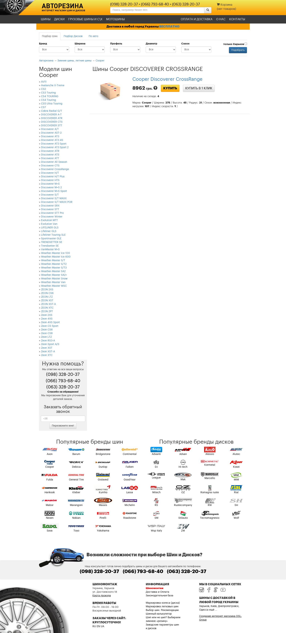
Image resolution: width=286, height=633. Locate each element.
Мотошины (115, 19)
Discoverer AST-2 (51, 133)
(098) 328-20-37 (124, 4)
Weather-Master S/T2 (54, 264)
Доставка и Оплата (157, 592)
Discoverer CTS (50, 165)
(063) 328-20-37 (186, 4)
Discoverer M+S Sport (54, 191)
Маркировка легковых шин (162, 606)
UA (102, 626)
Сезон (185, 43)
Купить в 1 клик (198, 88)
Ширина (80, 43)
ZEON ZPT (47, 311)
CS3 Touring (48, 92)
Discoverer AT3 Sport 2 (55, 147)
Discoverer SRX (50, 205)
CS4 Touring (48, 100)
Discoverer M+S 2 (51, 187)
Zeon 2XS (46, 315)
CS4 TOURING (49, 96)
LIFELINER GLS (50, 227)
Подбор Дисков (73, 36)
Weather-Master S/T (53, 260)
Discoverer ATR (50, 151)
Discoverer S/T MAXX (54, 198)
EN (98, 626)
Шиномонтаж (154, 588)
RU (94, 626)
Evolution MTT (49, 220)
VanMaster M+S (50, 249)
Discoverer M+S (50, 184)
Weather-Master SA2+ (54, 275)
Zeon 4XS (47, 319)
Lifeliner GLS (48, 231)
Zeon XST (46, 348)
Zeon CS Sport (49, 326)
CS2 (43, 89)
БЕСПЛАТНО (169, 26)
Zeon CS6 (47, 329)
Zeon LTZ (46, 337)
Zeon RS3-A (48, 340)
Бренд (43, 43)
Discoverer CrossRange (55, 169)
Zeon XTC (47, 355)
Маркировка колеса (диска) (163, 603)
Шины (46, 19)
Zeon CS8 (47, 333)
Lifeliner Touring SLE (53, 235)
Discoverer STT (50, 209)
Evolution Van (49, 224)
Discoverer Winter (51, 216)
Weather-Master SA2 (53, 271)
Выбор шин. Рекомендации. (162, 610)
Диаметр (151, 43)
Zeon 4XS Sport (50, 322)
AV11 (44, 82)
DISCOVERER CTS (52, 122)
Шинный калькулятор (159, 614)
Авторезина (62, 5)
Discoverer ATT (50, 158)
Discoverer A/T (50, 129)
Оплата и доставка (196, 19)
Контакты (237, 19)
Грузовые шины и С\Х (85, 19)
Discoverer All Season (54, 162)
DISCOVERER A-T (51, 114)
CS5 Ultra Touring (51, 103)
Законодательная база (159, 595)
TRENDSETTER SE (51, 242)
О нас (221, 19)
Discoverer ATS (50, 154)
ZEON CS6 (47, 293)
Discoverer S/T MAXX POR (56, 202)
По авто (93, 36)
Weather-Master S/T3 (54, 267)
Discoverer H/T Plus (53, 176)
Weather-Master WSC (54, 286)
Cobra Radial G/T (51, 111)
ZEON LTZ (47, 297)
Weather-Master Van (53, 282)
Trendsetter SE (50, 246)
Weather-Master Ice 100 (55, 253)
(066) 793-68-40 (155, 4)
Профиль (116, 43)
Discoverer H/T (50, 173)
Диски (59, 19)
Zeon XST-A (48, 351)
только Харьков (235, 44)
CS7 (43, 107)
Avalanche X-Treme (52, 85)
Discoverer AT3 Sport (53, 144)
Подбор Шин (49, 36)
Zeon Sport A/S (50, 344)
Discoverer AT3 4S (52, 140)
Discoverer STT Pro (52, 213)
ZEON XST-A (48, 304)
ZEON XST (47, 300)
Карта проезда (101, 595)
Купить (170, 88)
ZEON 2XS (47, 289)
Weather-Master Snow (54, 278)
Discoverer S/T (50, 195)
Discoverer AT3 (50, 136)
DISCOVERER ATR (51, 118)
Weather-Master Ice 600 (56, 257)
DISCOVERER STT (51, 125)
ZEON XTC (47, 308)
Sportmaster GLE (51, 238)
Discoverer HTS (50, 180)
